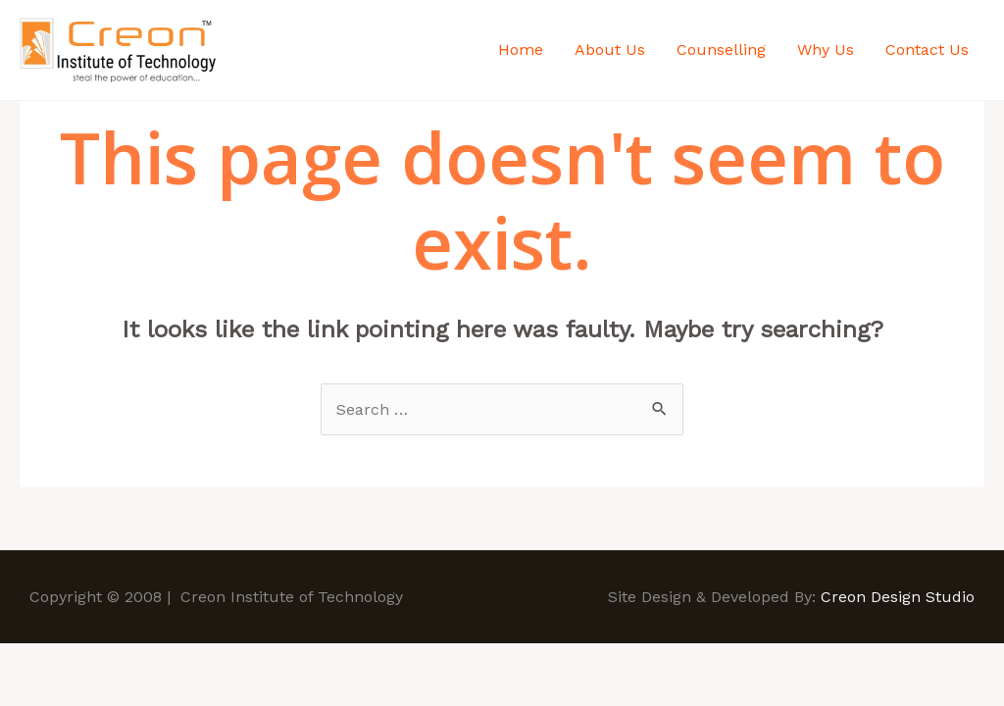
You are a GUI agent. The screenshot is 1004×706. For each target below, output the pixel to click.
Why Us (825, 49)
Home (520, 49)
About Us (610, 49)
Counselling (721, 49)
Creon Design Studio (898, 596)
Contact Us (927, 49)
